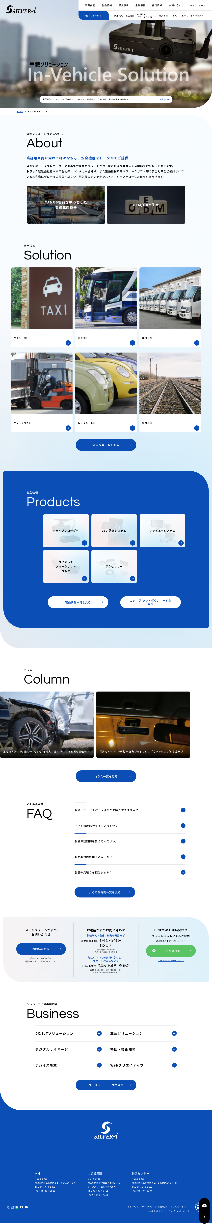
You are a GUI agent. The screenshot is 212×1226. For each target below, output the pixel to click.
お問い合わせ (176, 5)
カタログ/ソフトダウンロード (147, 15)
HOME (20, 111)
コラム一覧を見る (106, 776)
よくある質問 (197, 15)
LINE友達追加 (170, 954)
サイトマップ (133, 1210)
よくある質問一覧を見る (105, 895)
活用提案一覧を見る (106, 445)
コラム (191, 5)
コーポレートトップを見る (105, 1088)
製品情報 (107, 5)
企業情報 (140, 5)
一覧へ (162, 99)
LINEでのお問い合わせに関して (170, 963)
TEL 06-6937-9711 (98, 1194)
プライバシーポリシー (180, 1210)
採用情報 (157, 5)
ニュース (201, 5)
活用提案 (118, 15)
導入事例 (124, 5)
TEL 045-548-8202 (142, 1190)
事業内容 (90, 5)
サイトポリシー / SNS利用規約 (154, 1210)
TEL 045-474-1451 (45, 1190)
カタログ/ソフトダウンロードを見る (150, 602)
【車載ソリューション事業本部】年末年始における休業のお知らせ (98, 99)
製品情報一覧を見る (78, 602)
